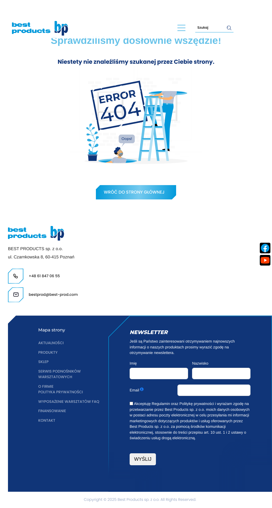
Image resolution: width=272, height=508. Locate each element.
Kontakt (47, 420)
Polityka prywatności (61, 392)
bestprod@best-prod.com (88, 8)
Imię (133, 363)
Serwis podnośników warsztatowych (60, 374)
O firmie (46, 386)
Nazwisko (200, 363)
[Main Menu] (181, 27)
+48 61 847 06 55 (31, 8)
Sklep (43, 362)
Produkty (48, 352)
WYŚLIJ (142, 459)
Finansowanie (52, 411)
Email (134, 390)
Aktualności (51, 343)
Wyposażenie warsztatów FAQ (69, 401)
